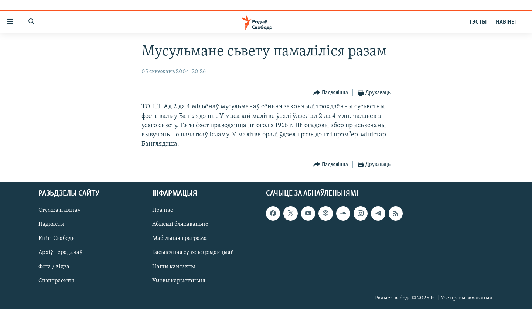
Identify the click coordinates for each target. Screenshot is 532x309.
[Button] (330, 93)
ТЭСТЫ (478, 22)
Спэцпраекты (56, 281)
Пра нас (162, 211)
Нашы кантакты (173, 267)
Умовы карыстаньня (178, 281)
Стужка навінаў (59, 211)
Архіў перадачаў (60, 253)
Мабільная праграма (179, 239)
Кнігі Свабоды (57, 239)
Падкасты (51, 225)
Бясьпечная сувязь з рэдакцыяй (193, 253)
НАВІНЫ (506, 22)
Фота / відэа (53, 267)
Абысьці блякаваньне (180, 225)
